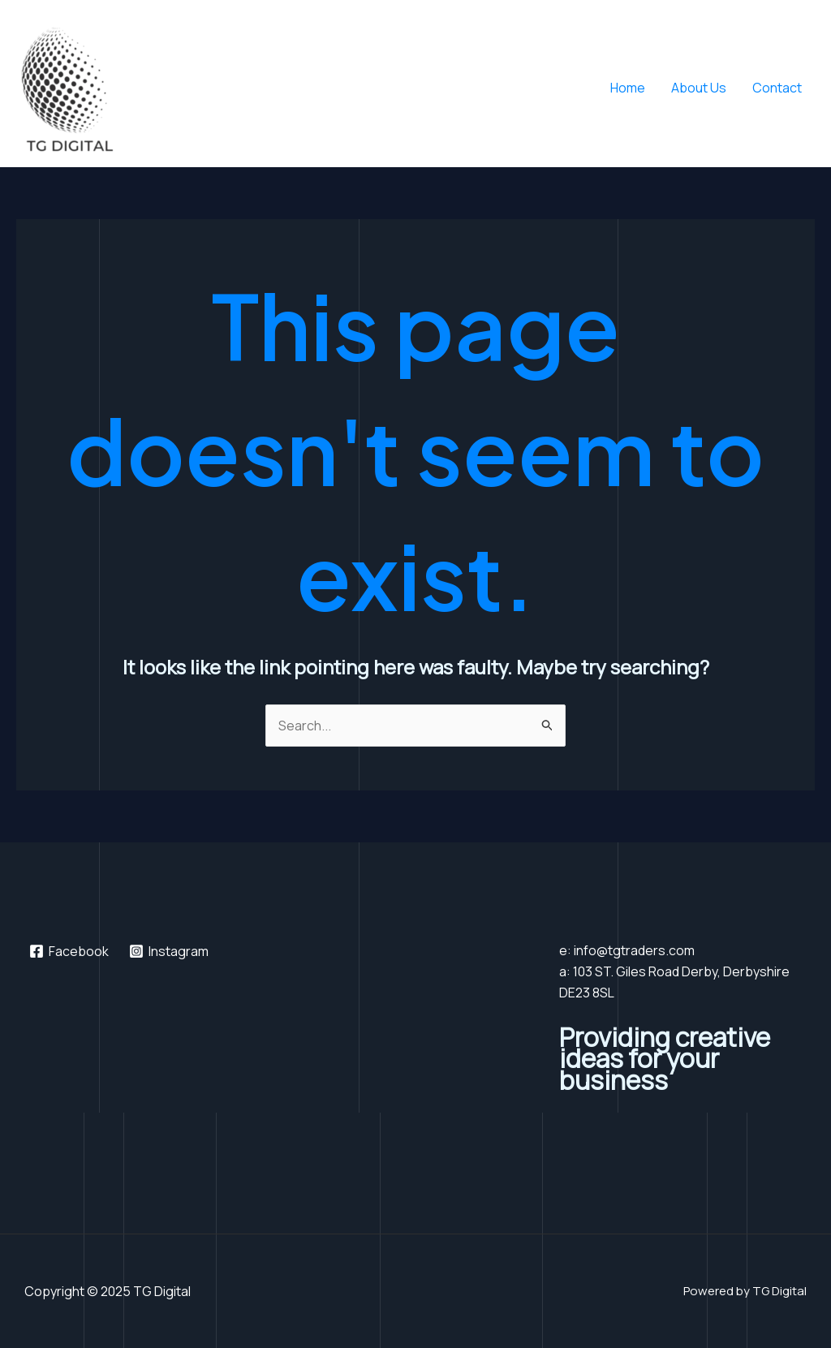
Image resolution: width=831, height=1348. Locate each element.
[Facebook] (69, 951)
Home (627, 88)
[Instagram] (169, 951)
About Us (698, 88)
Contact (777, 88)
